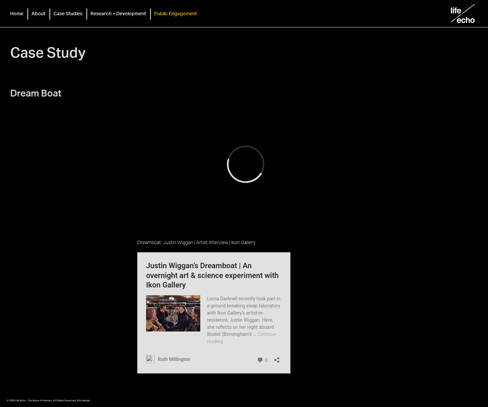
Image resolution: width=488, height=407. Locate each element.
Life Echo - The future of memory (462, 13)
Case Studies (68, 13)
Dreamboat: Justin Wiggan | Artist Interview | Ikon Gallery (196, 242)
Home (16, 13)
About (38, 13)
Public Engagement (175, 13)
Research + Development (118, 13)
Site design (83, 400)
